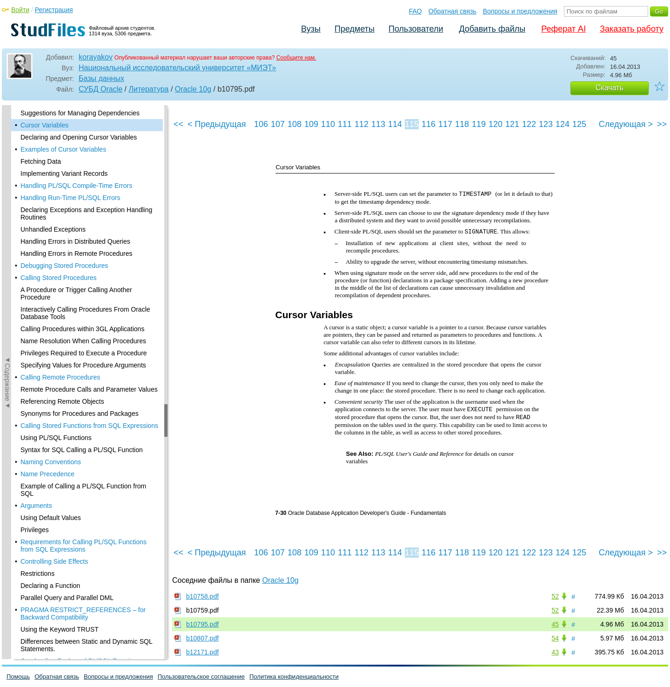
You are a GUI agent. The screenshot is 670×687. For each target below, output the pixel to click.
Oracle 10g (193, 89)
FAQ (415, 11)
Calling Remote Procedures (60, 377)
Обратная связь (452, 11)
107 (278, 124)
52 (555, 596)
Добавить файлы (492, 28)
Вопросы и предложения (520, 11)
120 (495, 124)
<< (178, 124)
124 (563, 124)
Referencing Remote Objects (62, 401)
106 (261, 124)
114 (395, 124)
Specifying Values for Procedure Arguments (83, 365)
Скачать (609, 88)
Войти (20, 9)
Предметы (355, 28)
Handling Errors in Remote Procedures (76, 253)
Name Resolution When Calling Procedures (83, 341)
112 (361, 124)
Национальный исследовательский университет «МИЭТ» (177, 68)
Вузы (311, 28)
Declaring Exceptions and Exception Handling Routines (86, 213)
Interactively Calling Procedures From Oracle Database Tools (85, 313)
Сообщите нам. (296, 57)
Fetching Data (40, 161)
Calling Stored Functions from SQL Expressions (89, 425)
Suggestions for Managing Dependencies (80, 113)
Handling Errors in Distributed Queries (75, 241)
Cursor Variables (44, 125)
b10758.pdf (202, 596)
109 (311, 124)
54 (555, 638)
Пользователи (416, 28)
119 (479, 124)
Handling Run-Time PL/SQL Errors (70, 197)
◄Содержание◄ (7, 267)
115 (412, 124)
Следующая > (626, 124)
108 (295, 124)
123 (546, 124)
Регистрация (54, 9)
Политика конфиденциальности (294, 676)
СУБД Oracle (100, 89)
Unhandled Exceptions (53, 229)
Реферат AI (563, 28)
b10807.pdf (202, 638)
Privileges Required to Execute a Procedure (83, 353)
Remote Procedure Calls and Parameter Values (89, 389)
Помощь (18, 676)
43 (555, 652)
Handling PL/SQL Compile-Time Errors (76, 185)
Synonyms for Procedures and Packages (79, 413)
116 (429, 124)
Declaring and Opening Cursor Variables (78, 137)
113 (378, 124)
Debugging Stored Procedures (64, 265)
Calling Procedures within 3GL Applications (82, 329)
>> (662, 124)
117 (445, 124)
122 (529, 124)
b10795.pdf (202, 624)
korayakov (96, 57)
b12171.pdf (202, 652)
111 (345, 124)
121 (512, 124)
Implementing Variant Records (63, 173)
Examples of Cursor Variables (63, 149)
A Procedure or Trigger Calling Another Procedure (76, 293)
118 (462, 124)
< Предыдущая (217, 124)
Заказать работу (631, 28)
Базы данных (101, 78)
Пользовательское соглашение (201, 676)
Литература (148, 89)
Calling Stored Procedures (58, 277)
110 (328, 124)
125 (579, 124)
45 (555, 624)
